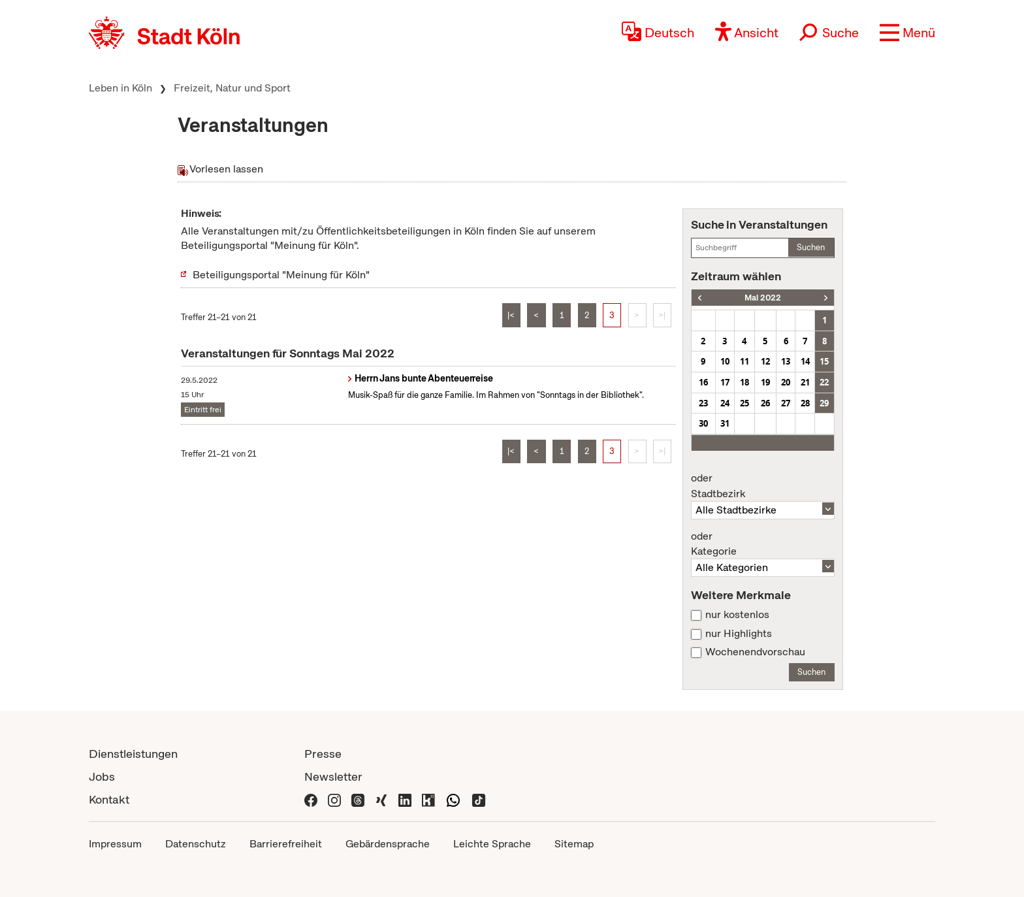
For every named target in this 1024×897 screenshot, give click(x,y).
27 (785, 403)
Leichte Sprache (492, 844)
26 (765, 403)
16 (703, 382)
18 (744, 382)
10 (724, 361)
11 (744, 361)
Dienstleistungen (133, 753)
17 (724, 382)
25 (744, 403)
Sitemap (574, 844)
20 (785, 382)
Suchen (811, 247)
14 (805, 361)
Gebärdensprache (387, 844)
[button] (907, 32)
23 (703, 403)
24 (724, 403)
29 (824, 403)
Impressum (115, 844)
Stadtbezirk (763, 486)
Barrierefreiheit (285, 844)
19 (765, 382)
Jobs (102, 776)
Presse (323, 753)
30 (703, 423)
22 (824, 382)
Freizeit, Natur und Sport (232, 88)
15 (824, 361)
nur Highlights (738, 633)
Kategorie (763, 544)
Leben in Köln (120, 88)
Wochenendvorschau (755, 652)
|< (511, 315)
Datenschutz (195, 844)
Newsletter (333, 776)
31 (724, 423)
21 (805, 382)
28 (805, 403)
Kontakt (109, 799)
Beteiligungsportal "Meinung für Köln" (281, 275)
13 (785, 361)
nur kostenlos (737, 615)
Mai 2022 (762, 297)
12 (765, 361)
